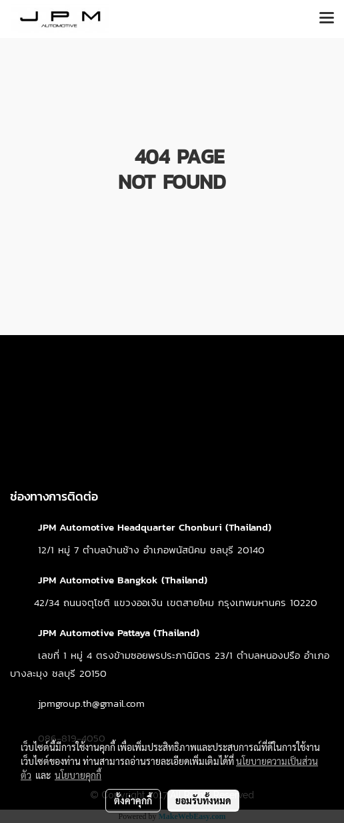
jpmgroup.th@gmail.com (91, 703)
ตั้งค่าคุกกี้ (133, 800)
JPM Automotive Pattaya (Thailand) (118, 632)
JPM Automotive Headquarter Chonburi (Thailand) (154, 527)
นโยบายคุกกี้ (78, 775)
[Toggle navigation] (326, 18)
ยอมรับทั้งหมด (203, 800)
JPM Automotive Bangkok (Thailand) (122, 579)
